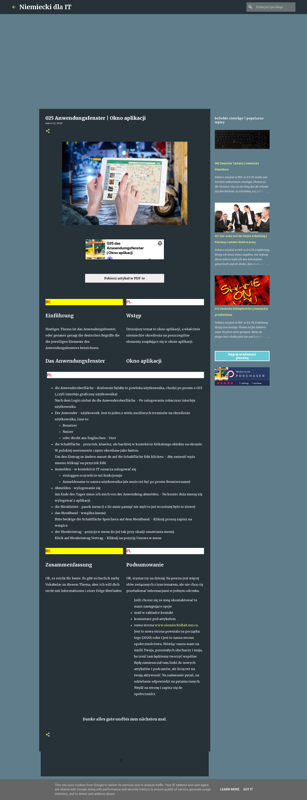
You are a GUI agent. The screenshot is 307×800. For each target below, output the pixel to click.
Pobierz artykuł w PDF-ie (124, 278)
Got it (248, 789)
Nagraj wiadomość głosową (242, 356)
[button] (47, 131)
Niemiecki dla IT (45, 7)
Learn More (229, 789)
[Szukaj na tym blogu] (274, 7)
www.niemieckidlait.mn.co (176, 625)
